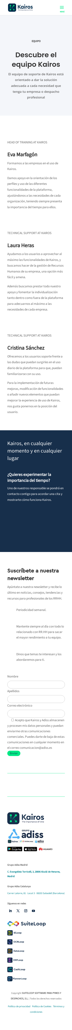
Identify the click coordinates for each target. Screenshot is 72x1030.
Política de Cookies (42, 1006)
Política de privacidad (19, 1006)
